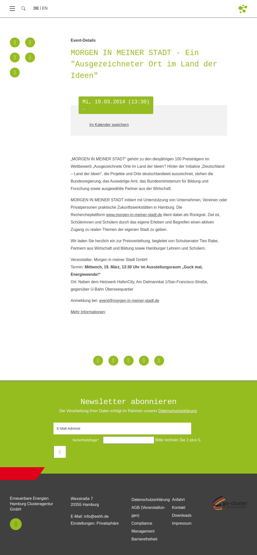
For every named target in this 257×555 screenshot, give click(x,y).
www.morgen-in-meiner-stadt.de (134, 215)
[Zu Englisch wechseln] (45, 8)
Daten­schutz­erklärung (177, 411)
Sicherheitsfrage (77, 440)
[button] (15, 42)
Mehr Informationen (88, 312)
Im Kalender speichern (109, 125)
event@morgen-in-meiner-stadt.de (129, 300)
